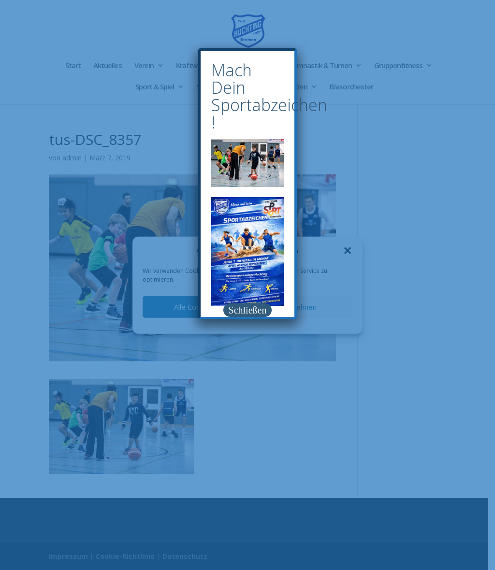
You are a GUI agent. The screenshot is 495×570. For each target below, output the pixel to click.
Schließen (248, 310)
